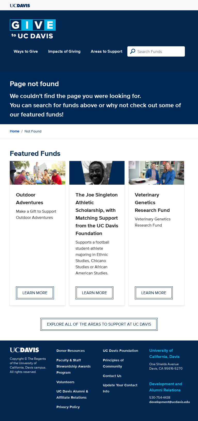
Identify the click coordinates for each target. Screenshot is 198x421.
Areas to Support (106, 51)
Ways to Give (26, 51)
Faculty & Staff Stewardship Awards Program (73, 366)
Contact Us (112, 375)
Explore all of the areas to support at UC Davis (99, 324)
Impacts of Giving (64, 51)
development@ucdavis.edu (169, 401)
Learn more (34, 293)
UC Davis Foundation (120, 350)
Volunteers (65, 381)
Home (14, 131)
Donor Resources (70, 350)
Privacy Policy (68, 406)
